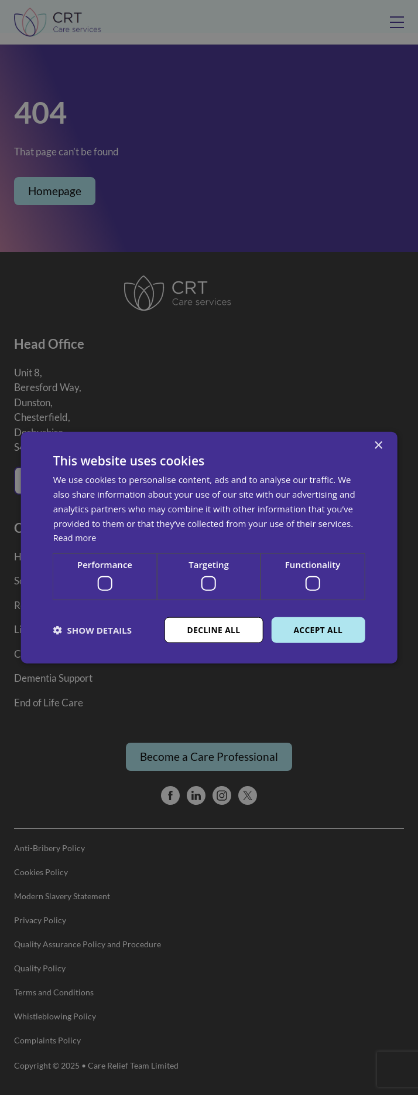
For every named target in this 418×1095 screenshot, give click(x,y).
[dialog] (209, 547)
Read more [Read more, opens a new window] (75, 537)
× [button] (378, 445)
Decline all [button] (212, 629)
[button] (92, 629)
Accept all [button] (317, 629)
